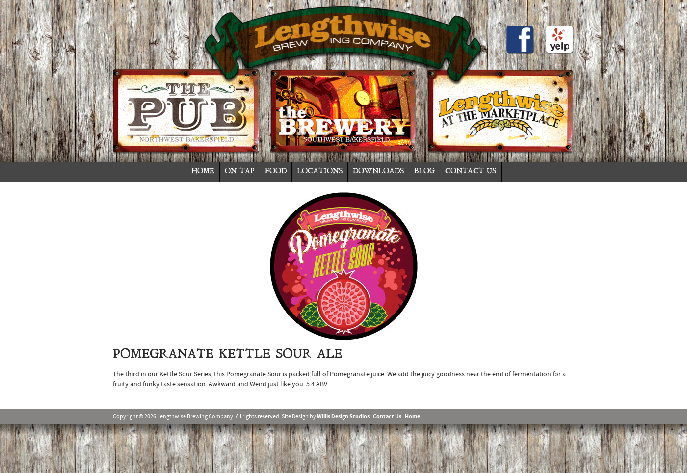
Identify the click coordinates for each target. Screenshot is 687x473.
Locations (320, 171)
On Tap (240, 171)
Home (202, 171)
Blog (424, 171)
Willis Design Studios (343, 417)
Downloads (378, 171)
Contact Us (470, 171)
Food (276, 171)
